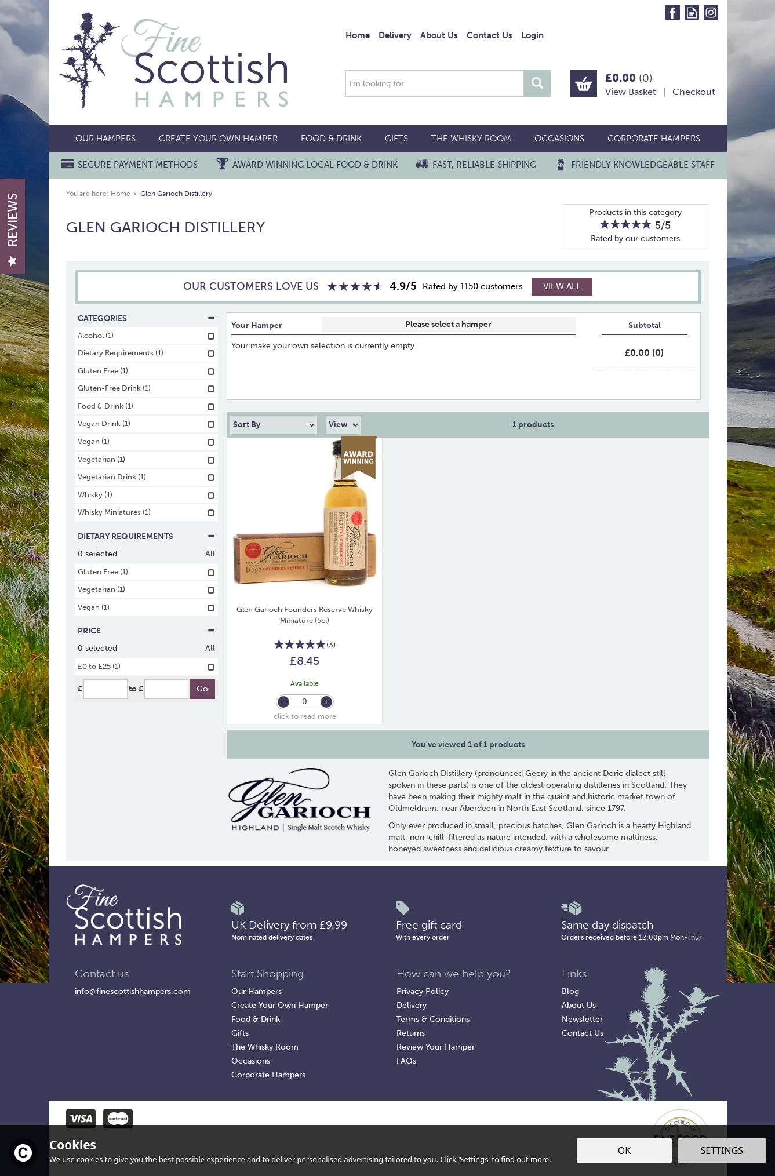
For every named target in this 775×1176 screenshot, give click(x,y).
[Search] (434, 83)
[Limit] (343, 425)
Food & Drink (255, 1019)
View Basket (630, 91)
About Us (579, 1005)
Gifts (240, 1033)
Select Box (449, 324)
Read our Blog (692, 12)
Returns (410, 1033)
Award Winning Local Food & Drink (315, 164)
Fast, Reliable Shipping (484, 164)
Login (532, 35)
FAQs (406, 1061)
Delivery (411, 1005)
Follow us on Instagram (711, 12)
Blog (570, 991)
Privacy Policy (422, 991)
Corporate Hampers (268, 1075)
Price (147, 631)
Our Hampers (256, 991)
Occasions (250, 1061)
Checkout (693, 91)
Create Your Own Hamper (279, 1005)
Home (357, 35)
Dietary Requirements (147, 536)
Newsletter (582, 1019)
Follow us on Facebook (672, 12)
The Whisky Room (265, 1047)
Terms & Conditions (433, 1019)
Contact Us (582, 1033)
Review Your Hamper (435, 1047)
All (210, 554)
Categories (147, 318)
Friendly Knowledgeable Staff (643, 164)
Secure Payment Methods (138, 164)
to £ (136, 689)
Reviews (12, 229)
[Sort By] (273, 425)
